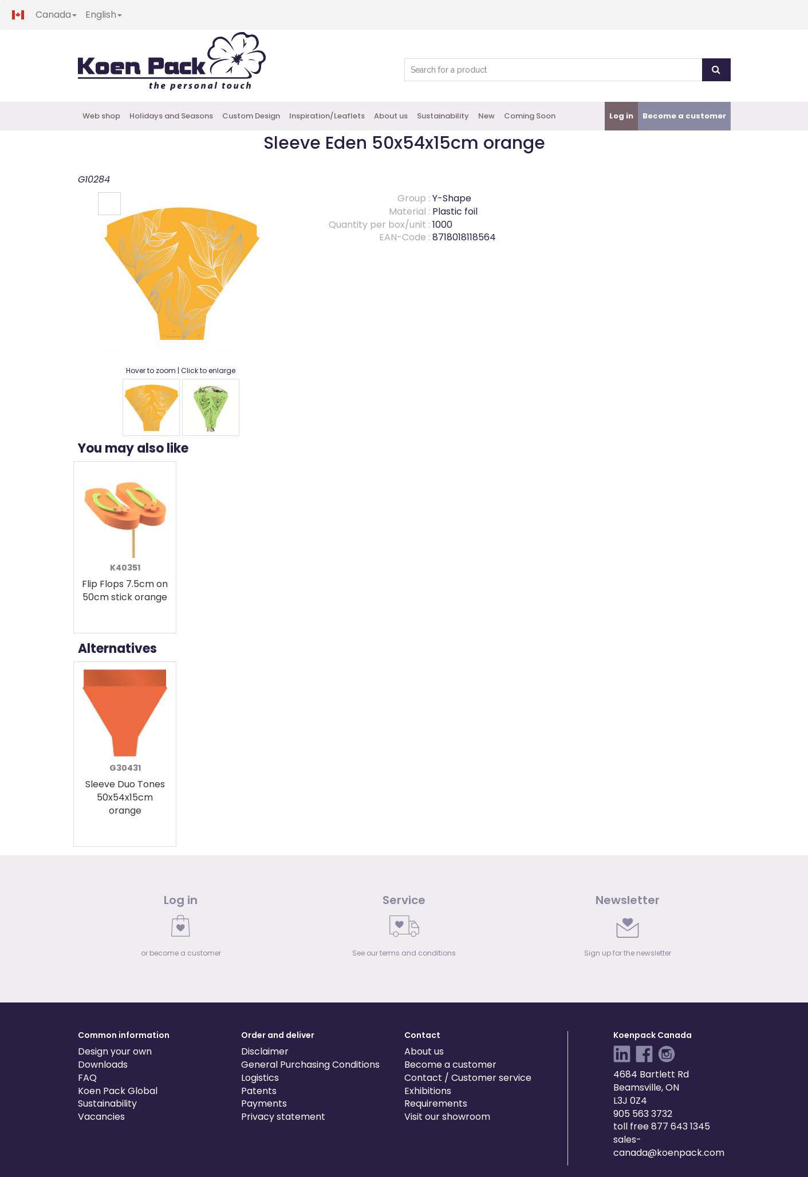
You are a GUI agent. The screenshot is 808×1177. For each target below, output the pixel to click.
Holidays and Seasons (171, 115)
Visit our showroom (447, 1116)
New (486, 115)
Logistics (260, 1077)
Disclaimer (265, 1051)
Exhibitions (427, 1090)
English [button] (103, 14)
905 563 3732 (642, 1113)
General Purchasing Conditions (310, 1064)
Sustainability (443, 115)
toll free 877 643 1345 (661, 1126)
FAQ (87, 1077)
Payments (264, 1103)
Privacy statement (283, 1116)
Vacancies (101, 1116)
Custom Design (251, 115)
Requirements (435, 1103)
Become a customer (450, 1064)
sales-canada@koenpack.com (668, 1146)
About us (391, 115)
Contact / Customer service (467, 1077)
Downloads (103, 1064)
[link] (181, 929)
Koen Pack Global (117, 1090)
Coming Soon (529, 115)
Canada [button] (56, 14)
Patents (259, 1090)
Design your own (115, 1051)
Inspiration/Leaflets (327, 115)
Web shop (101, 115)
